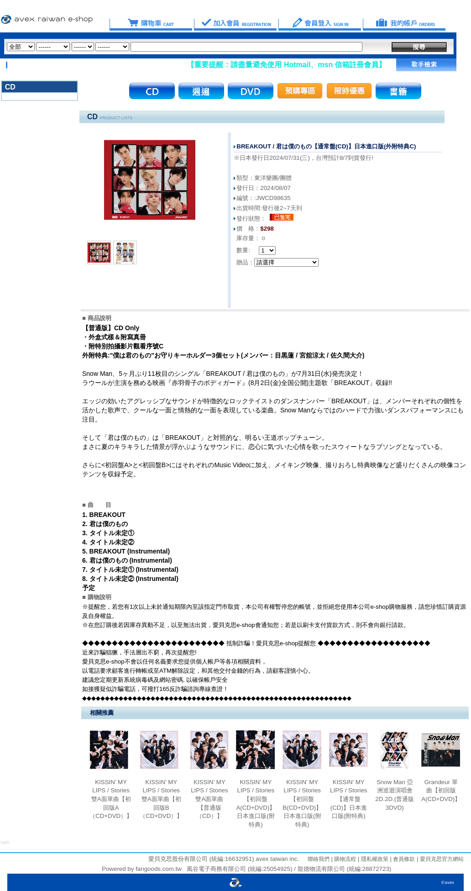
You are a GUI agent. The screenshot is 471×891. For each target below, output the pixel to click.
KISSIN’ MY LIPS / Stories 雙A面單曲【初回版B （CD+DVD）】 (161, 799)
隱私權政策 (373, 859)
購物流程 (344, 859)
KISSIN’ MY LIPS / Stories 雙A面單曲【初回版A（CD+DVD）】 (110, 799)
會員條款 (403, 859)
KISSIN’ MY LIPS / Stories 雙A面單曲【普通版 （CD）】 (209, 799)
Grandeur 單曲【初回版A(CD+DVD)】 (441, 790)
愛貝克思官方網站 (442, 859)
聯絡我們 (319, 859)
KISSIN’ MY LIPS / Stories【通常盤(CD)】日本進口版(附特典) (348, 799)
